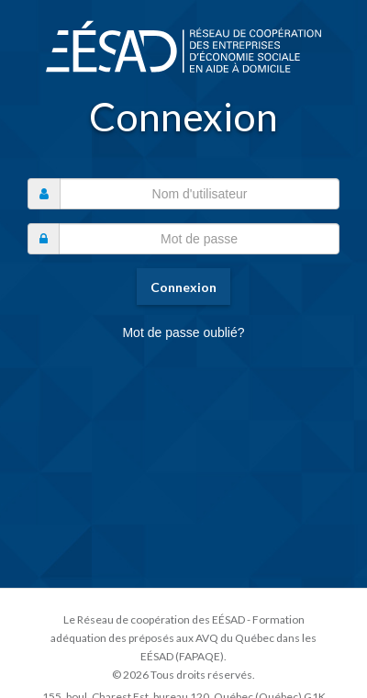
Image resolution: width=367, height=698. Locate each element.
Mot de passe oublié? (183, 332)
